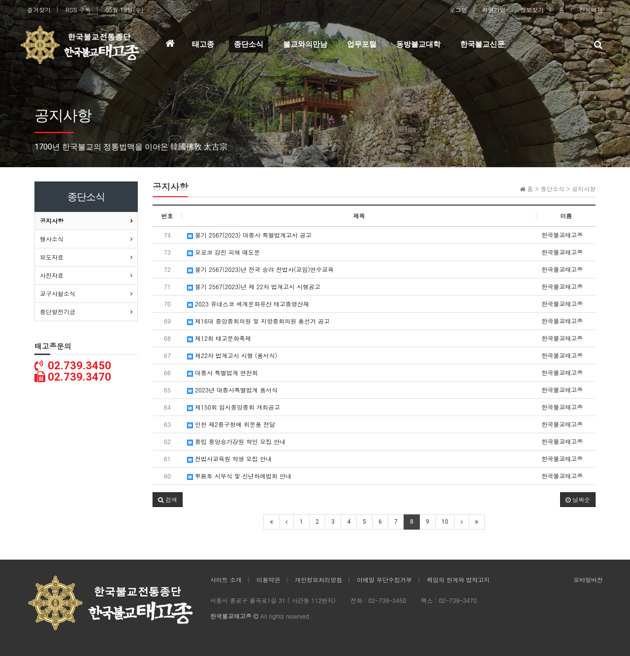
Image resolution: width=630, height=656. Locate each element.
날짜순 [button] (578, 499)
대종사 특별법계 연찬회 (222, 372)
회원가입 (493, 9)
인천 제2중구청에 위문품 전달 (231, 424)
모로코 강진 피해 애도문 (223, 252)
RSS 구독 (78, 9)
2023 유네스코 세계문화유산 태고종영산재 (248, 303)
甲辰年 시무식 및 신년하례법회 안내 (239, 476)
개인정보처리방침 (318, 579)
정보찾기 (532, 9)
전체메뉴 (591, 9)
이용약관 (268, 579)
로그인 (458, 9)
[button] (168, 499)
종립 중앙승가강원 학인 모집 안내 (236, 441)
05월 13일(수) (124, 9)
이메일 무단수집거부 (384, 579)
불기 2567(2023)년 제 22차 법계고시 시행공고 (253, 286)
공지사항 (51, 220)
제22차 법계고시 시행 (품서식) (232, 355)
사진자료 (51, 275)
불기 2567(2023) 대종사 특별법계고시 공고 (249, 235)
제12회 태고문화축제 (219, 338)
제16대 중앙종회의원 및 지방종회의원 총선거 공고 (258, 321)
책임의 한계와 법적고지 (458, 579)
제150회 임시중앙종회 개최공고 (233, 407)
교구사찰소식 (57, 293)
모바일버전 (588, 579)
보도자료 (51, 257)
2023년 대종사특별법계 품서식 (232, 390)
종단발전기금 (57, 311)
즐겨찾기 (39, 9)
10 (444, 521)
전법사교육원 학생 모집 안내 (229, 458)
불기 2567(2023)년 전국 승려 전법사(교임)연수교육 (260, 269)
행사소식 (51, 239)
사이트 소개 (226, 579)
